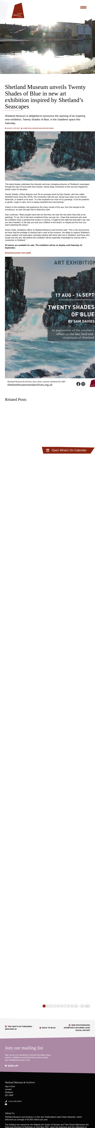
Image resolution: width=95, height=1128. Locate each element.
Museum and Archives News (43, 128)
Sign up (13, 1065)
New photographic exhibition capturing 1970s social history (77, 1027)
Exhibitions (27, 128)
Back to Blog (49, 1028)
